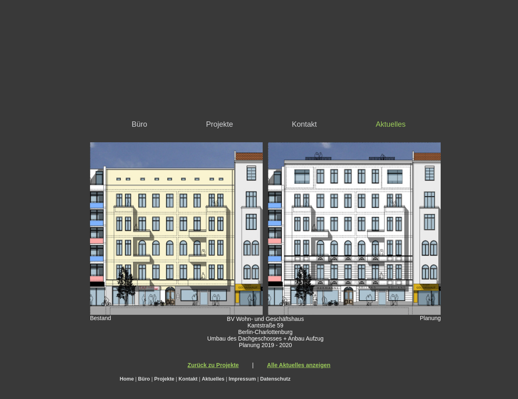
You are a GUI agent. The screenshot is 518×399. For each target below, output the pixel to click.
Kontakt (304, 124)
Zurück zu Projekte (213, 365)
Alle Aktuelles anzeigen (299, 365)
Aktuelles (390, 124)
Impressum (242, 379)
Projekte (219, 124)
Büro (139, 124)
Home (126, 379)
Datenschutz (275, 379)
